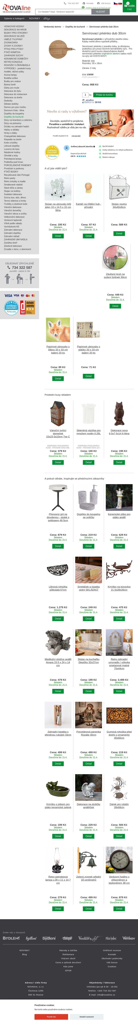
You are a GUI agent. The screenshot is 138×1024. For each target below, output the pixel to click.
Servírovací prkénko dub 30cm (103, 27)
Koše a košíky (11, 143)
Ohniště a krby (11, 155)
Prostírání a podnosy (14, 168)
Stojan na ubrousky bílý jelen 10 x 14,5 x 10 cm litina (58, 207)
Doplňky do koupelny (14, 113)
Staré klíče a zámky (13, 188)
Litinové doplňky (12, 146)
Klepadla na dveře (12, 139)
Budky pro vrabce (12, 81)
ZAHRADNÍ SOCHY (13, 55)
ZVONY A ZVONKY (13, 46)
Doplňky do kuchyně (13, 117)
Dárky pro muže (11, 88)
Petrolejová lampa (12, 159)
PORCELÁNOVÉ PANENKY (17, 165)
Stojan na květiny (12, 191)
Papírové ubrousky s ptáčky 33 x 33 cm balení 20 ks (88, 349)
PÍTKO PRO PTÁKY (13, 49)
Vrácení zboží (68, 958)
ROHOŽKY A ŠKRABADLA (17, 65)
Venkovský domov (52, 27)
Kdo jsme (68, 966)
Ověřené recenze (112, 950)
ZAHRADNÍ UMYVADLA (15, 239)
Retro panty (9, 178)
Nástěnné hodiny (12, 152)
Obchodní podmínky (112, 958)
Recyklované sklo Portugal (17, 175)
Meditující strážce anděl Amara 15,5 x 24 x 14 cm (58, 662)
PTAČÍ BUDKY (11, 172)
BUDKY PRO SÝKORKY (16, 33)
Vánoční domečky (12, 210)
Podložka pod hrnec (13, 162)
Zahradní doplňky (12, 233)
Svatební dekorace (13, 194)
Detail (58, 236)
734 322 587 (73, 3)
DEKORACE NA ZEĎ (14, 36)
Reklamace (68, 954)
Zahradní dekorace (13, 230)
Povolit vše (51, 1017)
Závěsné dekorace (13, 246)
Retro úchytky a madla (14, 181)
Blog (24, 954)
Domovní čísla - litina (14, 110)
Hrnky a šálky (10, 133)
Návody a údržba (68, 950)
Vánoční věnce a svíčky (15, 214)
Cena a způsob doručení (68, 962)
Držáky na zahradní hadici (16, 126)
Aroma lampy (10, 75)
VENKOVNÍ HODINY (14, 26)
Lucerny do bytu (11, 149)
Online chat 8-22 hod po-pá (98, 8)
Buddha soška (11, 78)
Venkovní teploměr (13, 220)
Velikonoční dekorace (14, 217)
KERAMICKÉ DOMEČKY (16, 59)
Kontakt (90, 3)
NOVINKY (34, 18)
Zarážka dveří (10, 243)
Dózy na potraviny (12, 123)
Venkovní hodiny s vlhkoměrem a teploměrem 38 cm (119, 879)
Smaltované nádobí (13, 184)
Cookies (112, 966)
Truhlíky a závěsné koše (15, 204)
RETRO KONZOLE (13, 62)
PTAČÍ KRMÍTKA (12, 52)
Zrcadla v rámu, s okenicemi (17, 249)
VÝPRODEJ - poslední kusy (17, 68)
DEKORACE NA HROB (15, 30)
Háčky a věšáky (11, 130)
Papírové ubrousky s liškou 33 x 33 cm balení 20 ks (58, 349)
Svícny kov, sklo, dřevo (15, 197)
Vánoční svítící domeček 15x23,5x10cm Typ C (58, 433)
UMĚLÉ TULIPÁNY (13, 39)
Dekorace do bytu (12, 91)
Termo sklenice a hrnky (15, 201)
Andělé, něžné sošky (14, 71)
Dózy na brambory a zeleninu (18, 120)
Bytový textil (9, 84)
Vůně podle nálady (13, 223)
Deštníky (8, 101)
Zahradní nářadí (11, 236)
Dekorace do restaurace (15, 94)
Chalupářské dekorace (15, 136)
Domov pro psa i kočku (15, 107)
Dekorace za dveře (13, 97)
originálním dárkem (111, 53)
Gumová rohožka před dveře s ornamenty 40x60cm (119, 734)
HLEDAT (100, 11)
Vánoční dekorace (12, 207)
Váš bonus (106, 3)
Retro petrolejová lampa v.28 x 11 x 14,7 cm (58, 879)
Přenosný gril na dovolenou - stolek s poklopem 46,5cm (58, 517)
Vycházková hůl (11, 226)
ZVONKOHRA (11, 42)
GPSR (68, 970)
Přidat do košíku (104, 94)
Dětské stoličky (11, 104)
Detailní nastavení (87, 1017)
